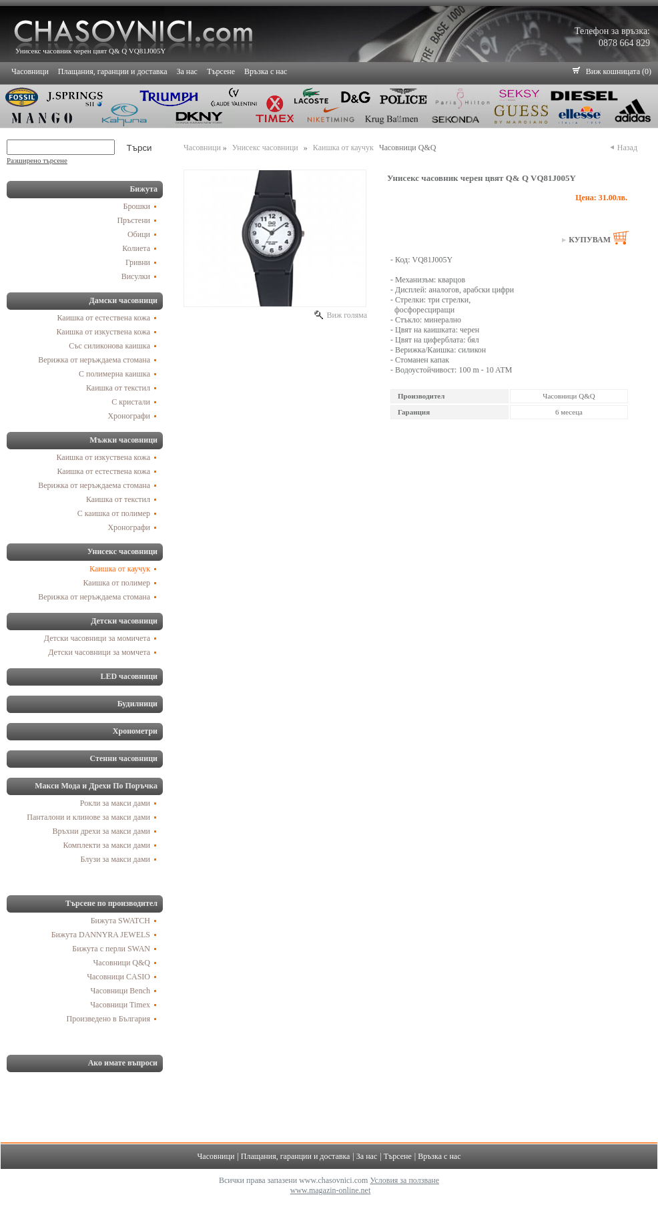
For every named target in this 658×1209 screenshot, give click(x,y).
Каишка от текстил (118, 388)
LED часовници (128, 676)
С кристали (130, 402)
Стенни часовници (123, 758)
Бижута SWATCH (120, 920)
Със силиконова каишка (109, 345)
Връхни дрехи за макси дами (101, 831)
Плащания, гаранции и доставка (113, 71)
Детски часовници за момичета (97, 638)
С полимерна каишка (114, 374)
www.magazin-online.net (330, 1190)
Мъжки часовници (123, 440)
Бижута (143, 189)
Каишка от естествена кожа (104, 317)
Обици (138, 234)
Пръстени (133, 220)
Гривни (137, 262)
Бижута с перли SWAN (111, 948)
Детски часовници (124, 621)
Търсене (221, 71)
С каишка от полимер (113, 513)
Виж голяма (345, 315)
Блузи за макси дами (115, 859)
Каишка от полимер (117, 582)
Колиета (136, 248)
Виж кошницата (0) (618, 71)
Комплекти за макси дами (106, 845)
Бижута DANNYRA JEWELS (100, 934)
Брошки (136, 206)
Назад (626, 147)
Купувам (590, 239)
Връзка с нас (265, 71)
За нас (187, 71)
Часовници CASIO (118, 976)
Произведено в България (108, 1018)
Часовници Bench (120, 990)
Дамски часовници (123, 300)
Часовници (30, 71)
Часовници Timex (120, 1004)
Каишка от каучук (119, 568)
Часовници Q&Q (121, 962)
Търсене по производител (111, 903)
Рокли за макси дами (115, 803)
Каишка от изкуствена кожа (104, 331)
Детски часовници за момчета (99, 652)
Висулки (135, 276)
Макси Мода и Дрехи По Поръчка (96, 785)
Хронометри (135, 731)
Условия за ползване (404, 1180)
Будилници (137, 703)
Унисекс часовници (122, 551)
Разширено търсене (37, 160)
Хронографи (128, 416)
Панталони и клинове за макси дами (88, 817)
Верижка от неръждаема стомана (94, 360)
